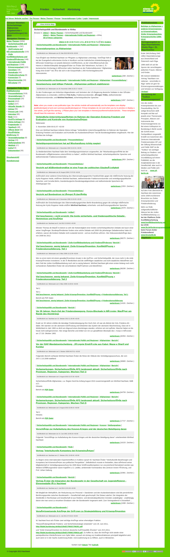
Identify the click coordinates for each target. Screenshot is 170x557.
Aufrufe (95, 545)
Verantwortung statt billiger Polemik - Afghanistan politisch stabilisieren (72, 84)
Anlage (145, 92)
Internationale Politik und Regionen (80, 35)
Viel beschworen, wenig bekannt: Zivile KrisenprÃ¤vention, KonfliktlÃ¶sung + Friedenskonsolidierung (79, 301)
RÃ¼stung (12, 83)
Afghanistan (105, 45)
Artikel (11, 104)
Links (79, 18)
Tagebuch (12, 127)
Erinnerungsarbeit (16, 67)
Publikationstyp (13, 91)
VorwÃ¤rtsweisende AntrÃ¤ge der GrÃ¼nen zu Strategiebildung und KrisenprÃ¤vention (80, 511)
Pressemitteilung (15, 93)
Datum (85, 545)
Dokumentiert (14, 151)
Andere (108, 42)
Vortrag (11, 140)
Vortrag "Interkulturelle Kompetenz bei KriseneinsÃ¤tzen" (65, 450)
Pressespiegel (14, 99)
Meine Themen (47, 18)
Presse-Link (13, 112)
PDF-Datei (49, 390)
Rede (10, 117)
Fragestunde (13, 125)
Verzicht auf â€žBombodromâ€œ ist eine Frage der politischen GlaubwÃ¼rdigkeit (77, 167)
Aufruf (11, 148)
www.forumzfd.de (148, 235)
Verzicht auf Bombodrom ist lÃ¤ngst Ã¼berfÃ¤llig (61, 194)
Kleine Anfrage (14, 122)
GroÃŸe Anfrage (15, 119)
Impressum (94, 18)
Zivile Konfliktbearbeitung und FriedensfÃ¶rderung (17, 56)
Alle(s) (46, 33)
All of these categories (52, 38)
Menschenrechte (15, 80)
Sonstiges (12, 70)
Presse (57, 18)
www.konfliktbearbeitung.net (153, 222)
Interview (12, 114)
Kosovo (103, 425)
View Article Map (47, 24)
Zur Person (34, 18)
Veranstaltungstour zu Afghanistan (53, 48)
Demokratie (13, 72)
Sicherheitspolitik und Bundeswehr (52, 45)
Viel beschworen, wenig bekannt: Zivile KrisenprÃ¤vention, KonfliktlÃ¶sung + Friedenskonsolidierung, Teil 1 (82, 294)
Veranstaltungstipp (16, 138)
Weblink (11, 145)
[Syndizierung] (13, 161)
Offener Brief (13, 130)
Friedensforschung (16, 75)
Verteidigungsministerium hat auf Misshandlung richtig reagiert (68, 143)
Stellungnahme (14, 143)
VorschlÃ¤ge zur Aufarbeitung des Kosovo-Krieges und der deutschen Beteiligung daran (81, 429)
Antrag (11, 109)
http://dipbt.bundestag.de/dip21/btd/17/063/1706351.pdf (59, 527)
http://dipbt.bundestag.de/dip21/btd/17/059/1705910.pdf (59, 533)
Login (85, 18)
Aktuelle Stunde (15, 106)
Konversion (13, 78)
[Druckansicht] (13, 157)
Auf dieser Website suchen (16, 18)
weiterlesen (117, 76)
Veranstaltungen (69, 18)
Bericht (11, 101)
